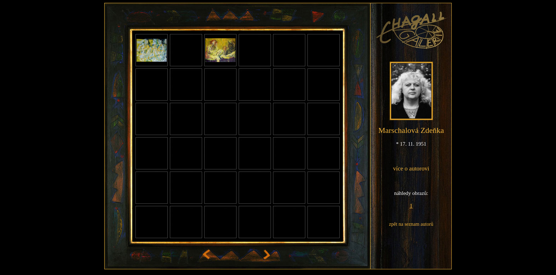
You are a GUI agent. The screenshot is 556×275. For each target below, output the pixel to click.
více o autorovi (411, 168)
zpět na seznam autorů (411, 224)
